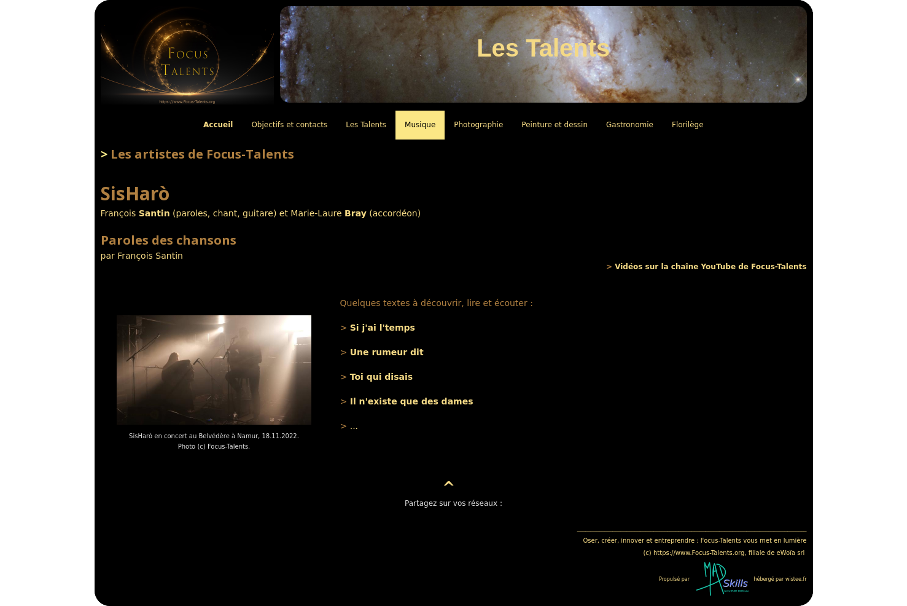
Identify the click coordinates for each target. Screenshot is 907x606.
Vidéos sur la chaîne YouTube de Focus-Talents (710, 266)
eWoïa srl (791, 552)
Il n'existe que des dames (411, 401)
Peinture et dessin (554, 124)
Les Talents (366, 124)
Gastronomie (629, 124)
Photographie (478, 124)
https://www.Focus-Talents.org (698, 552)
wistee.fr (796, 579)
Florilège (688, 124)
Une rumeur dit (387, 352)
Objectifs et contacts (289, 124)
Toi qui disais (381, 377)
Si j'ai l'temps (382, 328)
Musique (420, 124)
